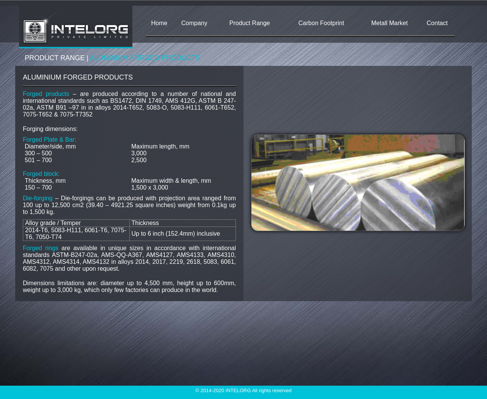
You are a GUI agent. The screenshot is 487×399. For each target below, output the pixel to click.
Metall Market (389, 23)
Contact (437, 23)
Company (194, 23)
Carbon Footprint (321, 23)
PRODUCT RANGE (55, 58)
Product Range (249, 23)
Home (159, 23)
